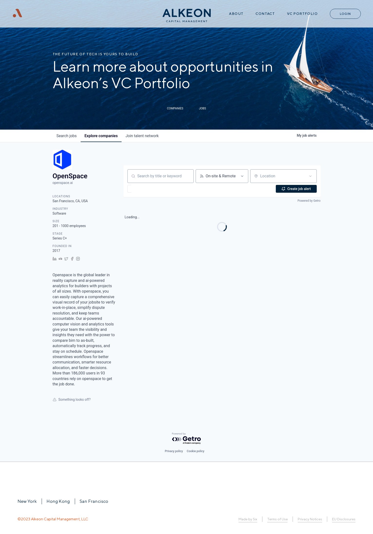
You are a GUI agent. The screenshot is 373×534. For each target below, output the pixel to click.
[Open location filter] (310, 176)
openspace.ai (63, 183)
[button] (143, 189)
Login (345, 14)
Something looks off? (72, 399)
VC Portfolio (302, 14)
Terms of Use (277, 519)
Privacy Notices (310, 519)
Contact (265, 14)
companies (101, 136)
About (236, 14)
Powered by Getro (308, 200)
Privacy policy (174, 451)
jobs (67, 136)
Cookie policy (195, 451)
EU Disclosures (343, 519)
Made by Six (248, 519)
